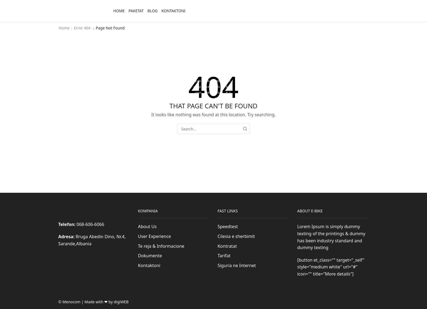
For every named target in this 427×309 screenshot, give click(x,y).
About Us (147, 227)
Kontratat (227, 246)
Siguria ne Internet (237, 265)
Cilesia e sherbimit (236, 236)
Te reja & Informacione (161, 246)
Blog (153, 10)
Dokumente (150, 256)
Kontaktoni (173, 10)
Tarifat (224, 256)
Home (119, 10)
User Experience (154, 236)
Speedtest (228, 227)
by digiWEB (119, 301)
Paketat (136, 10)
